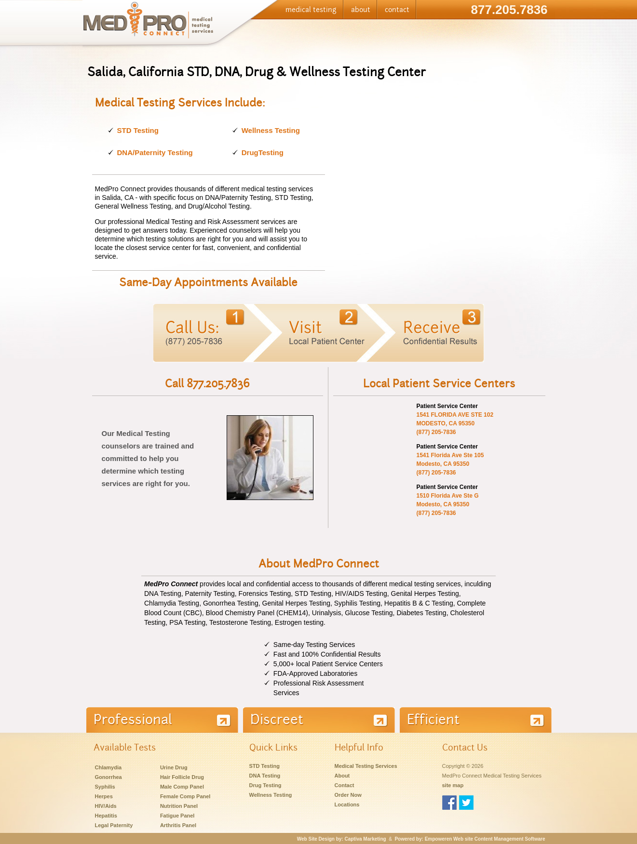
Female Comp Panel (185, 796)
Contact (344, 785)
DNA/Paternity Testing (155, 152)
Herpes (104, 796)
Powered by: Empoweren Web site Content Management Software (469, 839)
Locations (347, 804)
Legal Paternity (114, 825)
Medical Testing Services (366, 766)
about (360, 9)
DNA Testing (265, 775)
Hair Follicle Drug (182, 777)
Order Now (348, 795)
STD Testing (138, 130)
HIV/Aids (106, 806)
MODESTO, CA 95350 (445, 423)
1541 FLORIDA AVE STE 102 (454, 414)
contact (397, 9)
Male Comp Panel (182, 787)
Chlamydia (108, 767)
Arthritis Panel (178, 825)
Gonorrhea (108, 777)
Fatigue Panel (177, 815)
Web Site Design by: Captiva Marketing (341, 839)
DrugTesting (263, 152)
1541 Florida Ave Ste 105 (450, 455)
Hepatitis (106, 815)
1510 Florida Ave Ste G (447, 495)
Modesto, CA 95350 (442, 464)
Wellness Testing (271, 130)
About (342, 775)
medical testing (311, 9)
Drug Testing (265, 785)
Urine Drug (174, 767)
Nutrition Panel (179, 806)
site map (453, 785)
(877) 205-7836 (436, 432)
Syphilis (105, 787)
